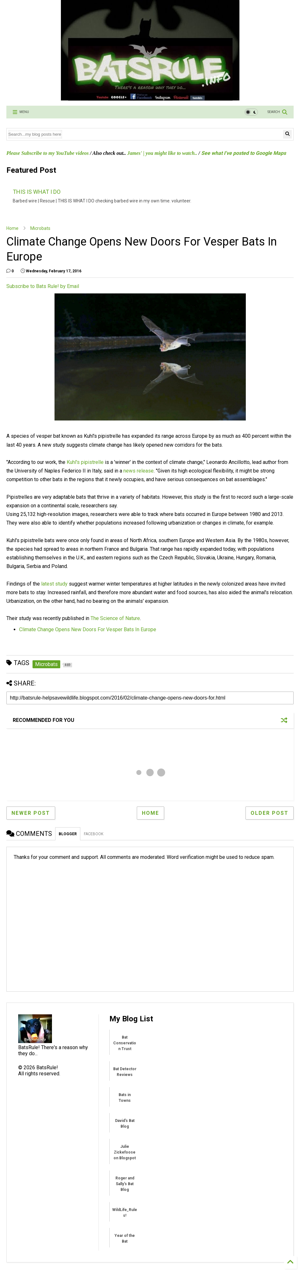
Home (12, 228)
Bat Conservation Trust (124, 1043)
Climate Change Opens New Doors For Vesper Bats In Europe (87, 629)
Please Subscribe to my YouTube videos (47, 153)
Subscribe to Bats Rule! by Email (42, 286)
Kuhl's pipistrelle (85, 462)
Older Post (270, 813)
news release (138, 471)
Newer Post (30, 813)
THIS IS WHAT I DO (37, 191)
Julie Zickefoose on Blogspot (124, 1152)
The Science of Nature (115, 618)
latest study (54, 584)
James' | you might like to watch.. (162, 153)
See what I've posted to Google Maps (243, 153)
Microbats (40, 228)
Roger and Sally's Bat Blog (124, 1184)
